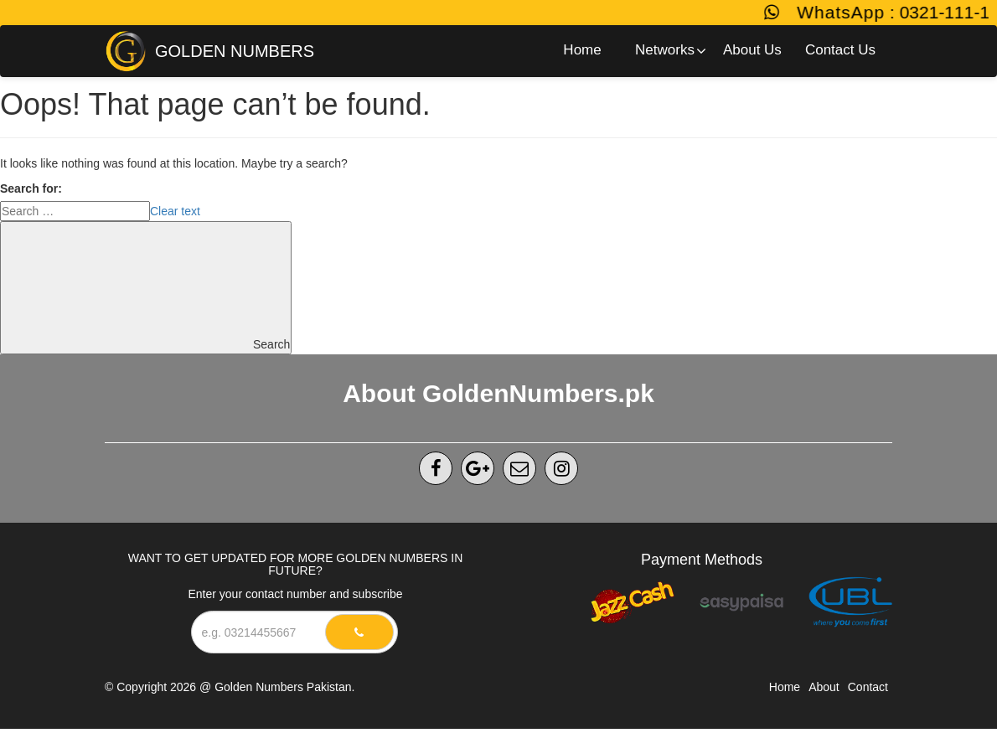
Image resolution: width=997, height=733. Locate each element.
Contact (868, 687)
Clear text (175, 211)
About (823, 687)
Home (784, 687)
